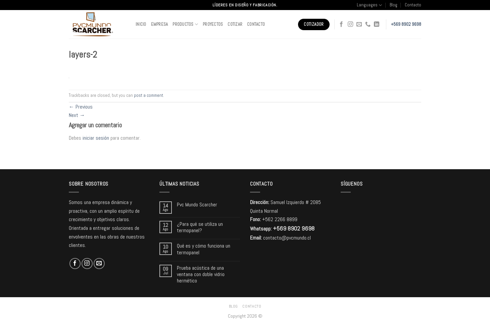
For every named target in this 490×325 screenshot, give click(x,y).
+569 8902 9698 (406, 24)
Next (77, 115)
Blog (393, 5)
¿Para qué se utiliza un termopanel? (200, 227)
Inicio (141, 24)
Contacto (413, 5)
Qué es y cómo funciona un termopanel (203, 249)
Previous (81, 106)
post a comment (148, 95)
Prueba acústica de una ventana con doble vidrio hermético (201, 274)
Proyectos (213, 24)
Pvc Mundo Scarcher (197, 204)
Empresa (159, 24)
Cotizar (235, 24)
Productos (185, 24)
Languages (369, 5)
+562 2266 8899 (279, 219)
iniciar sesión (96, 137)
